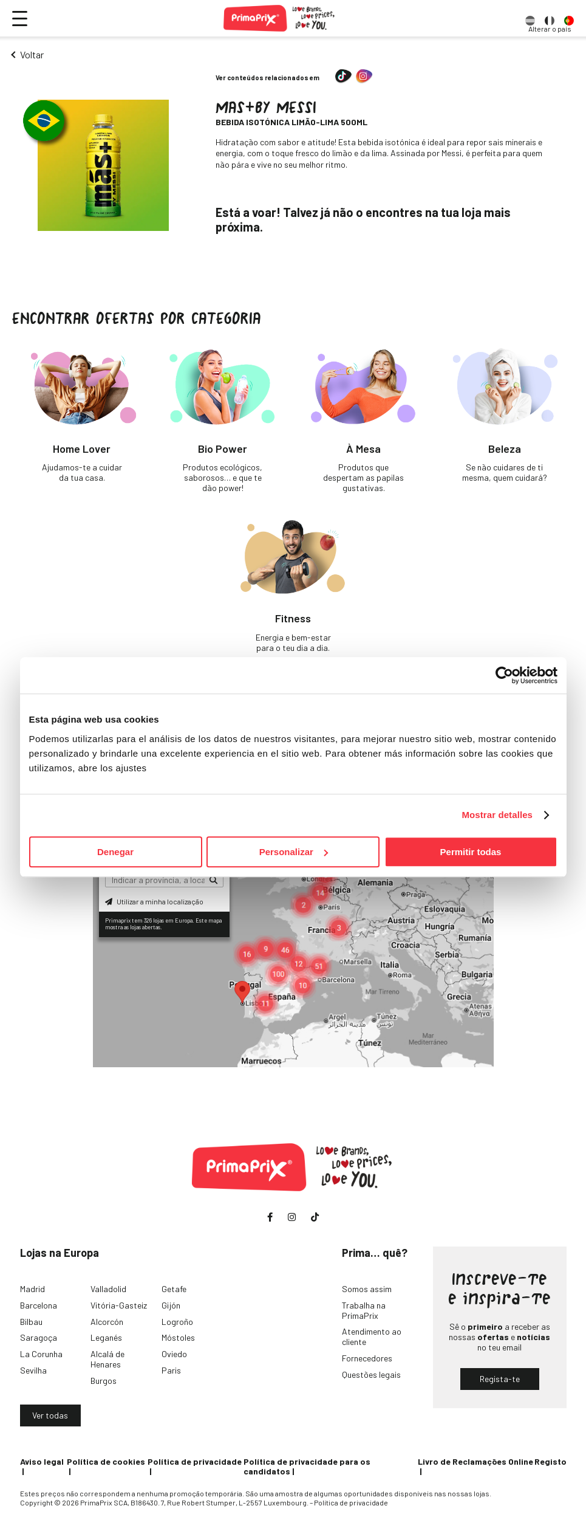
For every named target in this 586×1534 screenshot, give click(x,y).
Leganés (106, 1337)
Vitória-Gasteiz (118, 1305)
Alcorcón (106, 1321)
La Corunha (41, 1354)
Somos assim (367, 1289)
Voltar (32, 54)
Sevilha (33, 1370)
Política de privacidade (195, 1461)
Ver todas (50, 1415)
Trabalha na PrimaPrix (364, 1310)
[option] (530, 18)
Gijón (171, 1305)
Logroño (177, 1321)
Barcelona (38, 1305)
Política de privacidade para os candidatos (307, 1466)
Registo (550, 1461)
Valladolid (108, 1289)
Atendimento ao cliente (371, 1336)
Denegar (115, 852)
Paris (171, 1370)
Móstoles (178, 1337)
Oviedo (174, 1354)
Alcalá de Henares (107, 1359)
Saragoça (38, 1337)
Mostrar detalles (497, 815)
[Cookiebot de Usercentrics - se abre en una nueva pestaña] (504, 675)
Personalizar (293, 852)
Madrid (32, 1289)
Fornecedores (367, 1358)
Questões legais (371, 1374)
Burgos (103, 1380)
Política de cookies (106, 1461)
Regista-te (500, 1379)
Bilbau (31, 1321)
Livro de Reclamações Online (475, 1461)
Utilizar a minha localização (154, 901)
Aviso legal (42, 1461)
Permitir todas (471, 852)
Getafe (174, 1289)
